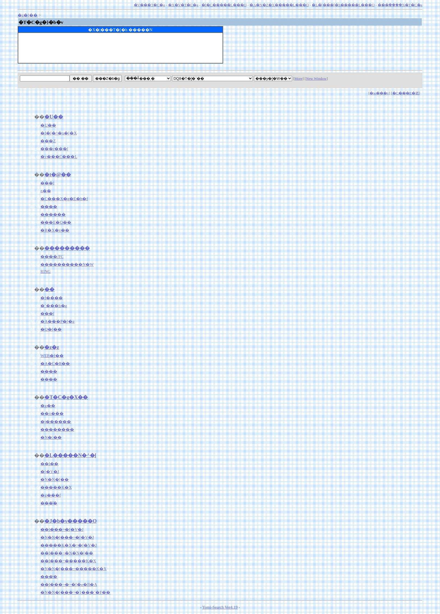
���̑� (48, 503)
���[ (47, 313)
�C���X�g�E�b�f (64, 199)
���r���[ (54, 149)
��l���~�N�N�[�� (66, 553)
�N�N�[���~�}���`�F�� (75, 592)
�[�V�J (49, 471)
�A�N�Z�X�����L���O (279, 5)
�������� (57, 429)
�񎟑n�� (45, 191)
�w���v (379, 93)
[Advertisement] (120, 50)
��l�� (49, 464)
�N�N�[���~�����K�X (73, 569)
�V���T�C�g (149, 5)
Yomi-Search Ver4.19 (220, 607)
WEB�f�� (51, 355)
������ (53, 214)
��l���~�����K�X (68, 561)
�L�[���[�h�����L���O (343, 5)
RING (45, 271)
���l (47, 183)
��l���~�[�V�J (61, 529)
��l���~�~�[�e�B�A (68, 584)
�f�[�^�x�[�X (58, 133)
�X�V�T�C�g (183, 5)
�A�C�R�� (55, 363)
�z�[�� (28, 15)
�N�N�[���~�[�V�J (67, 537)
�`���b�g (53, 305)
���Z (48, 141)
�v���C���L (58, 156)
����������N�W (66, 264)
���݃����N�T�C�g (400, 5)
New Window (316, 78)
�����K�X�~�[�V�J (68, 545)
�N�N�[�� (54, 479)
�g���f (50, 495)
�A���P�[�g (57, 321)
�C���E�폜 (405, 93)
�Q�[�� (50, 329)
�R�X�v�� (54, 230)
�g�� (47, 405)
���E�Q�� (55, 222)
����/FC (51, 256)
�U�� (48, 125)
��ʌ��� (52, 413)
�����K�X (56, 487)
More (298, 78)
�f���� (51, 298)
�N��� (51, 437)
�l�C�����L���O (223, 5)
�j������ (55, 421)
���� (48, 206)
